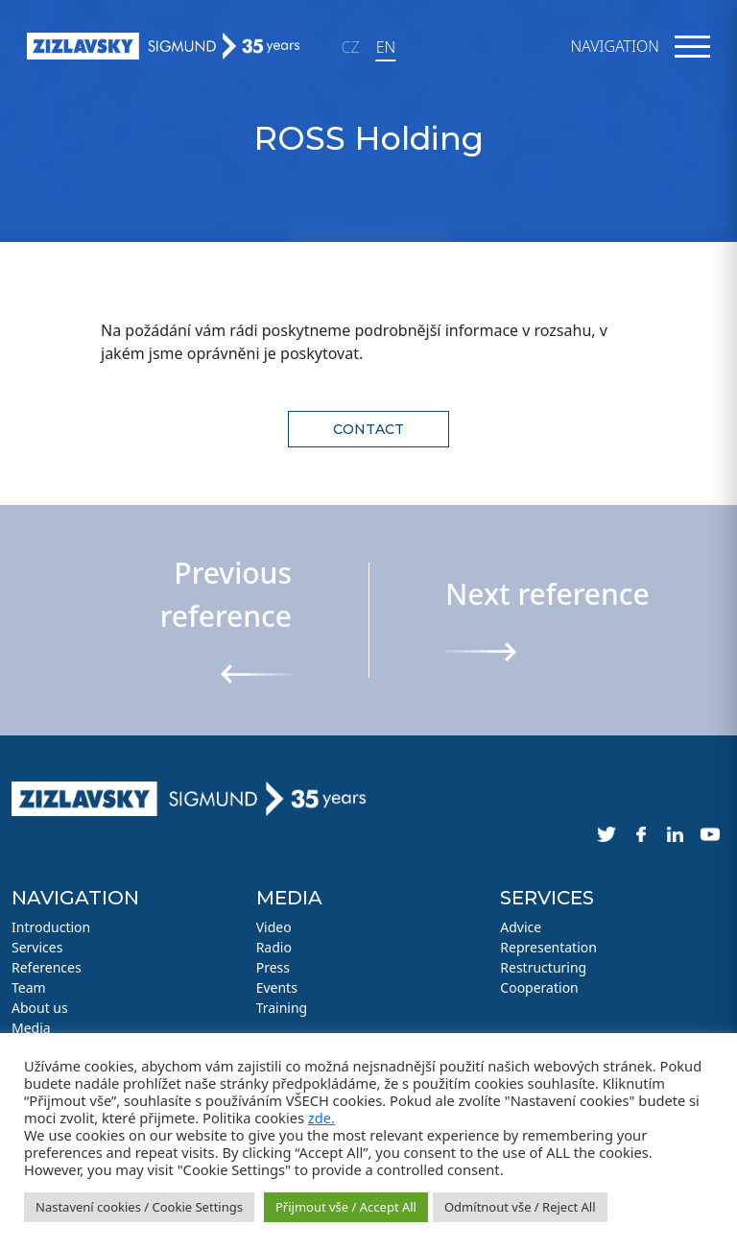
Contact (368, 429)
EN (386, 47)
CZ (351, 47)
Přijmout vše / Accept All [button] (345, 1206)
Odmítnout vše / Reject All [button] (520, 1206)
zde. (321, 1117)
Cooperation (539, 987)
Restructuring (543, 967)
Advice (520, 927)
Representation (548, 947)
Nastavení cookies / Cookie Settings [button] (139, 1206)
